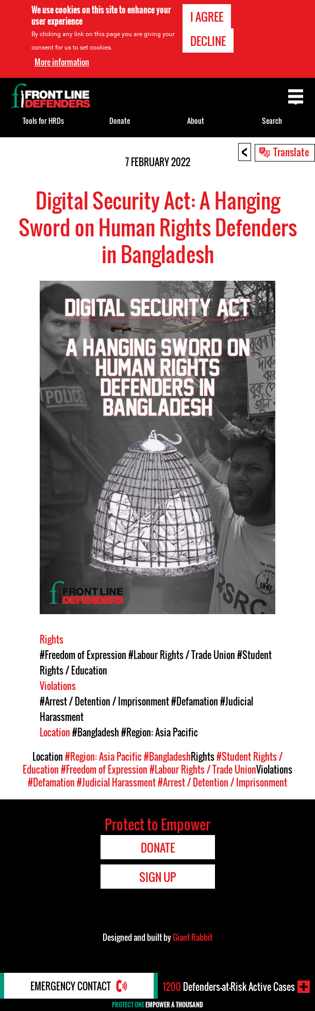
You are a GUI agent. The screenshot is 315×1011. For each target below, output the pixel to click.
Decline (208, 40)
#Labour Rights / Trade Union (181, 655)
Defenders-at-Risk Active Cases (229, 986)
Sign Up (157, 877)
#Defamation (194, 701)
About (195, 120)
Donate (119, 120)
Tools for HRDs (43, 120)
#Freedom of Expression (83, 655)
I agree (206, 16)
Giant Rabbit (192, 937)
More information (62, 61)
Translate (291, 152)
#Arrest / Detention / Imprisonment (104, 701)
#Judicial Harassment (116, 782)
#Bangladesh (95, 732)
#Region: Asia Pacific (159, 732)
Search (272, 120)
